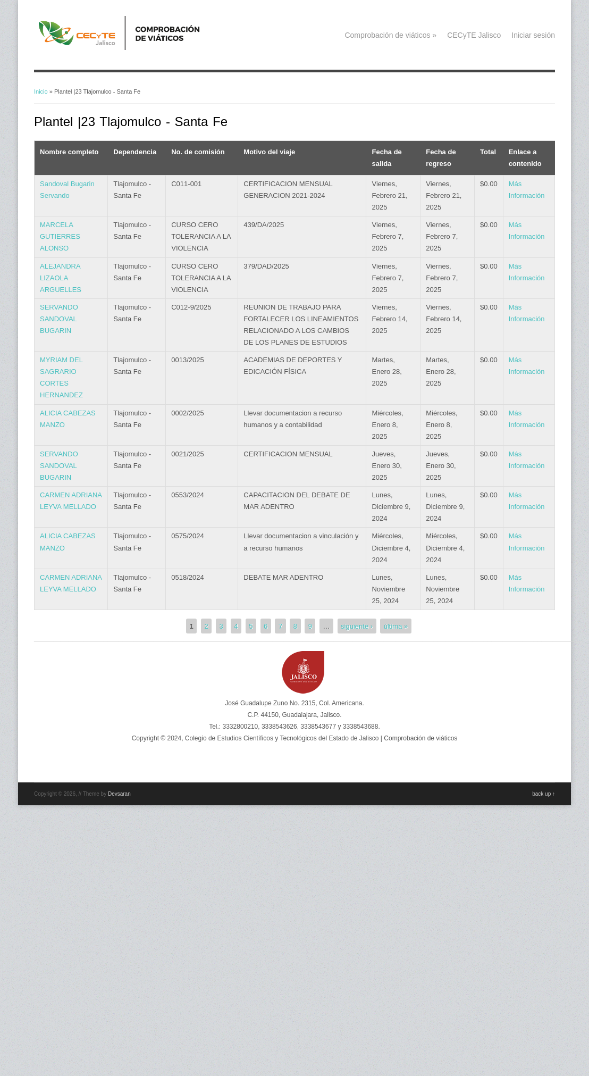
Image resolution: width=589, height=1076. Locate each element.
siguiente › (357, 626)
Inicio (41, 91)
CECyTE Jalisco (474, 35)
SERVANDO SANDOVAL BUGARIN (59, 319)
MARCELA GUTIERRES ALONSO (60, 236)
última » (396, 626)
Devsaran (119, 794)
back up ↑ (543, 794)
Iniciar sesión (533, 35)
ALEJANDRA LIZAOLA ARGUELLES (60, 278)
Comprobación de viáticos (390, 35)
